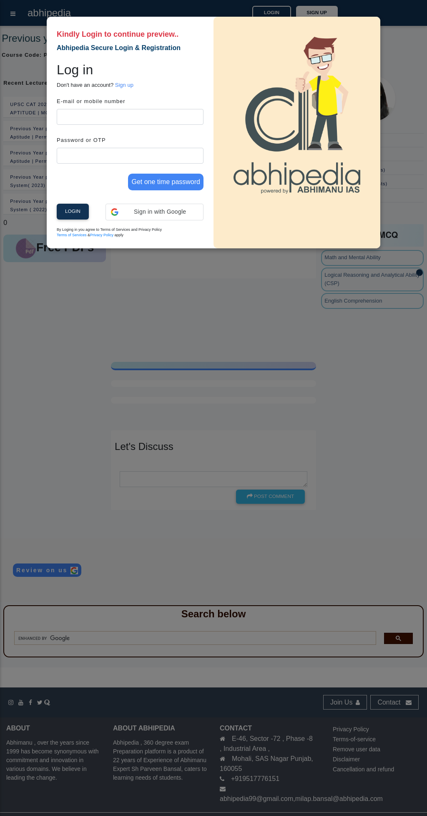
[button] (154, 212)
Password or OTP (81, 140)
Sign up (124, 85)
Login (72, 211)
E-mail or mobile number (91, 101)
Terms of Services (72, 235)
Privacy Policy (101, 235)
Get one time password (165, 181)
